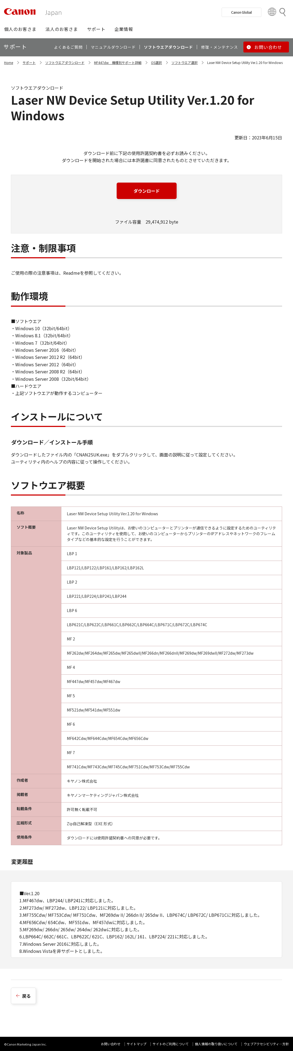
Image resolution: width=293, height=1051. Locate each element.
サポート (29, 62)
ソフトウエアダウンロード (64, 62)
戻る (26, 996)
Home (8, 62)
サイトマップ (136, 1043)
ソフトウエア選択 (184, 62)
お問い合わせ (110, 1043)
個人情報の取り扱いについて (216, 1043)
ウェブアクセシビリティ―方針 (266, 1043)
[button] (20, 29)
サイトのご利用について (171, 1043)
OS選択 (156, 62)
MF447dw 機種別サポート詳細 (117, 62)
